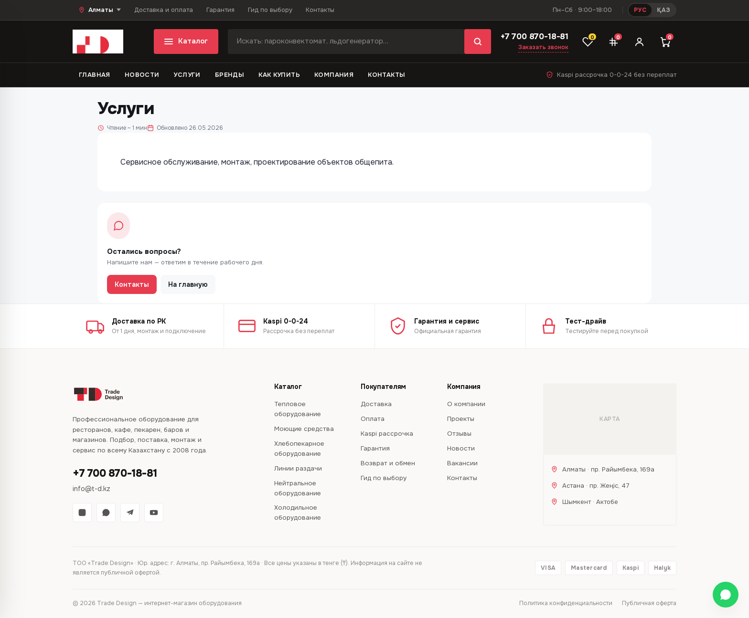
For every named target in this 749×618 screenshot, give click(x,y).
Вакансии (462, 463)
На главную (188, 284)
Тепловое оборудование (297, 409)
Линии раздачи (298, 468)
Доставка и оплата (163, 10)
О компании (466, 404)
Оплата (373, 419)
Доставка (376, 404)
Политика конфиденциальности (565, 603)
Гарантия (220, 10)
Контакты (320, 10)
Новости (142, 75)
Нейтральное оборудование (297, 488)
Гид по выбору (270, 10)
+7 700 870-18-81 (534, 36)
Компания (333, 75)
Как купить (279, 75)
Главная (94, 75)
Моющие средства (304, 429)
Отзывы (459, 433)
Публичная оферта (649, 603)
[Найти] (477, 41)
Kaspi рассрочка (387, 433)
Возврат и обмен (388, 463)
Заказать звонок (543, 47)
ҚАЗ (663, 10)
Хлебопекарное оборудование (299, 449)
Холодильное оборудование (297, 512)
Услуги (186, 75)
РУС (640, 10)
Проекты (460, 419)
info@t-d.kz (91, 488)
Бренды (229, 75)
